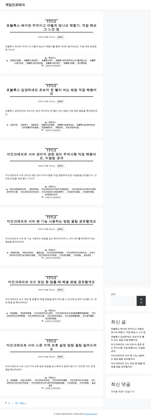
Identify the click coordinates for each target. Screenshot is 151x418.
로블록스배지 (47, 60)
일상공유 (87, 255)
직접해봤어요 (46, 127)
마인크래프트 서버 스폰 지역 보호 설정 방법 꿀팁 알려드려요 (51, 347)
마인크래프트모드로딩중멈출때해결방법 (72, 313)
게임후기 (24, 124)
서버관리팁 (72, 383)
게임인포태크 (15, 4)
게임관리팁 (14, 252)
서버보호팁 (84, 383)
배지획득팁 (82, 63)
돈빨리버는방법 (47, 124)
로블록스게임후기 (31, 60)
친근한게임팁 (50, 318)
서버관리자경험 (73, 191)
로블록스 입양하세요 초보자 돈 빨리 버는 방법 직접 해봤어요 (51, 92)
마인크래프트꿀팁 (59, 380)
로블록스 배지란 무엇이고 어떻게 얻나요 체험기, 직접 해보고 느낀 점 (51, 27)
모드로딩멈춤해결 (72, 315)
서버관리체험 (88, 191)
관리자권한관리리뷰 (18, 189)
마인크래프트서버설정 (79, 380)
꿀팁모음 (40, 252)
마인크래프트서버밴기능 (76, 252)
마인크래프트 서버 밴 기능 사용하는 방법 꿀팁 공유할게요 (51, 221)
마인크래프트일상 (54, 315)
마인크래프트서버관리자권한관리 (55, 189)
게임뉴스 (52, 57)
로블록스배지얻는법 (34, 63)
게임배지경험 (15, 60)
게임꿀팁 (13, 313)
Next (23, 402)
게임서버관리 (27, 252)
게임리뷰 (14, 124)
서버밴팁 (77, 255)
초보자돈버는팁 (72, 127)
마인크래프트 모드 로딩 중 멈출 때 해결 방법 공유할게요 (51, 282)
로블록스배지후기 (53, 63)
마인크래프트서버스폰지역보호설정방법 (47, 383)
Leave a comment (52, 65)
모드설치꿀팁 (88, 315)
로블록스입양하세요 (65, 124)
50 (16, 402)
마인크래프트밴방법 (55, 252)
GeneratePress (90, 414)
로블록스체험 (68, 63)
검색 (113, 294)
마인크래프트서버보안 (30, 191)
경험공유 (34, 124)
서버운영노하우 (50, 194)
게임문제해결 (25, 313)
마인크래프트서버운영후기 (53, 191)
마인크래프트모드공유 (43, 313)
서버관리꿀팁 (65, 255)
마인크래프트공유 (42, 380)
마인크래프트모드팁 (36, 315)
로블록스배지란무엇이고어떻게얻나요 (71, 60)
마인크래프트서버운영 (47, 255)
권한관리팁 (33, 189)
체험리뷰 (59, 127)
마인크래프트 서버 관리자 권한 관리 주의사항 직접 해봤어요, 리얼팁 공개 (51, 156)
